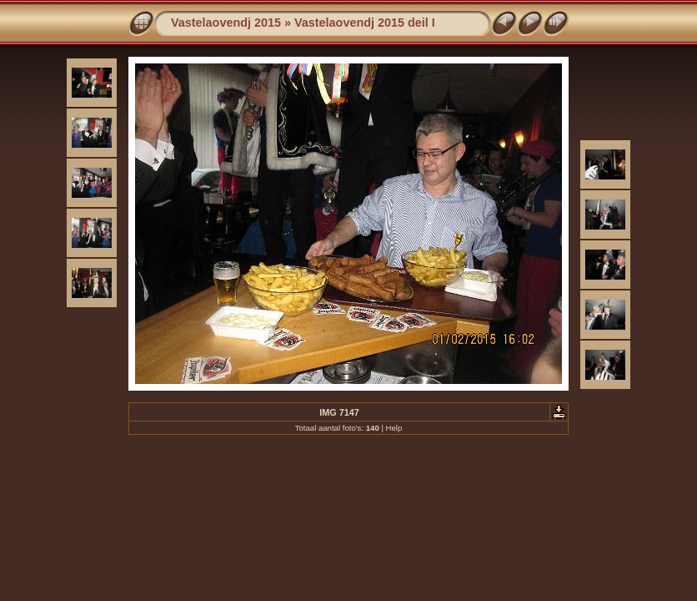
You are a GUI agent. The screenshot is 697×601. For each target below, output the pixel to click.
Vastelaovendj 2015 (226, 22)
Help (394, 427)
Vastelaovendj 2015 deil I (364, 22)
